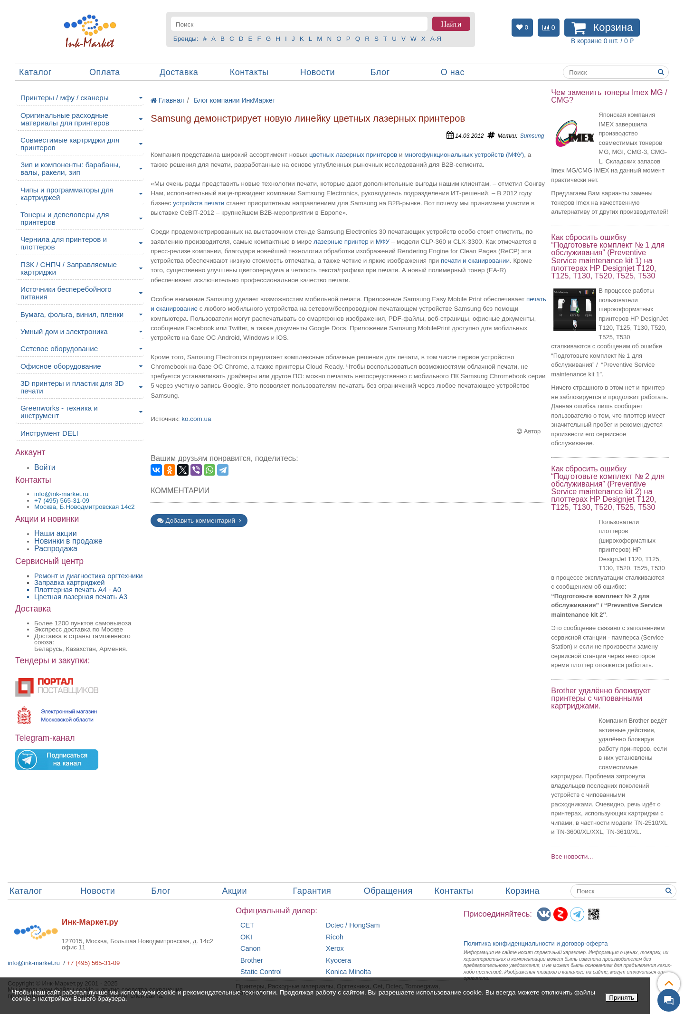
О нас (453, 72)
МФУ (383, 241)
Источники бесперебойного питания (66, 293)
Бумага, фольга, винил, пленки (72, 314)
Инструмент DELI (49, 433)
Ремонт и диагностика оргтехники (88, 576)
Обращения (388, 891)
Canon (250, 948)
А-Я (435, 38)
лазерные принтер (341, 241)
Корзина (522, 891)
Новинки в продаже (68, 541)
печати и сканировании (475, 260)
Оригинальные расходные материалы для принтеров (64, 119)
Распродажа (55, 549)
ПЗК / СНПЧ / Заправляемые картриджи (68, 268)
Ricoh (334, 937)
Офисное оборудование (60, 366)
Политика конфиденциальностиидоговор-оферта (536, 943)
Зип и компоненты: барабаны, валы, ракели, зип (70, 168)
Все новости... (572, 856)
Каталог (35, 72)
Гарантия (312, 891)
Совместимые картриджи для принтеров (69, 144)
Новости (317, 72)
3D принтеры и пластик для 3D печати (72, 387)
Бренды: (186, 38)
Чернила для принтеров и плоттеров (63, 243)
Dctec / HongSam (353, 925)
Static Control (261, 972)
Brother (251, 960)
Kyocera (338, 960)
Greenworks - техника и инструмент (59, 412)
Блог (380, 72)
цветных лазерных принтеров (353, 154)
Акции (234, 891)
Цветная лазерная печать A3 (80, 597)
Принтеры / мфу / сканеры (64, 98)
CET (247, 925)
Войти (45, 467)
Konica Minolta (348, 972)
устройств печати (198, 203)
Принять (621, 997)
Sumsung (532, 136)
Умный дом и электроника (64, 331)
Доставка (179, 72)
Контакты (249, 72)
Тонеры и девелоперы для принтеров (64, 218)
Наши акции (55, 533)
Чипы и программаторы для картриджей (67, 193)
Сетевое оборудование (59, 348)
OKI (246, 937)
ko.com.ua (196, 418)
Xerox (335, 948)
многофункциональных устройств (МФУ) (464, 154)
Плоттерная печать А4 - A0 (77, 589)
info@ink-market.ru (34, 962)
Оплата (104, 72)
